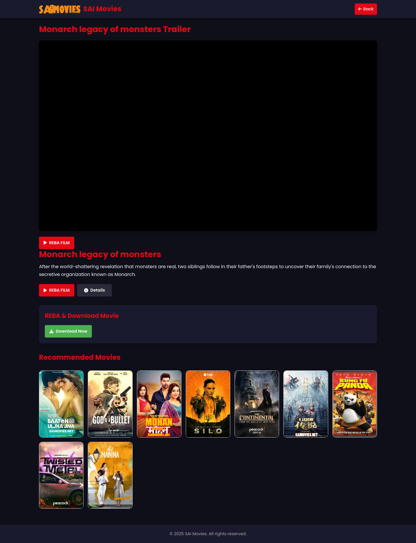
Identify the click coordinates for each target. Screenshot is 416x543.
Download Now (68, 331)
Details (94, 290)
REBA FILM (57, 243)
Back (366, 9)
